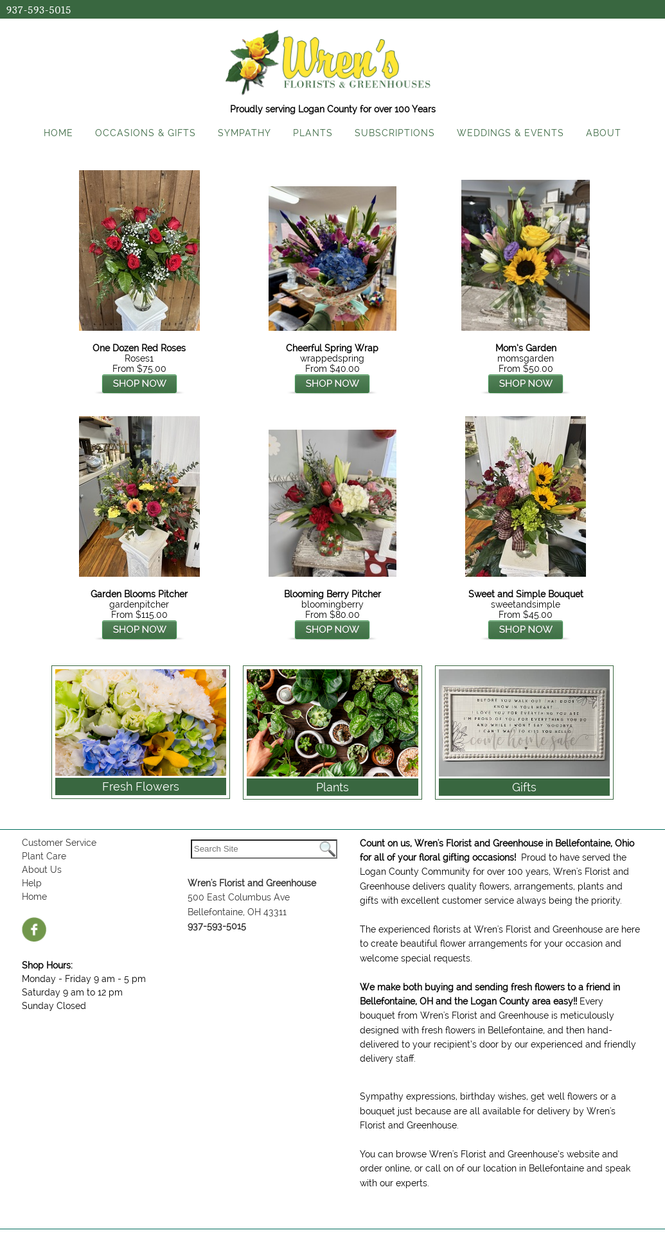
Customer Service (59, 843)
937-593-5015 (38, 10)
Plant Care (44, 856)
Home (34, 896)
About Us (42, 869)
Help (32, 883)
